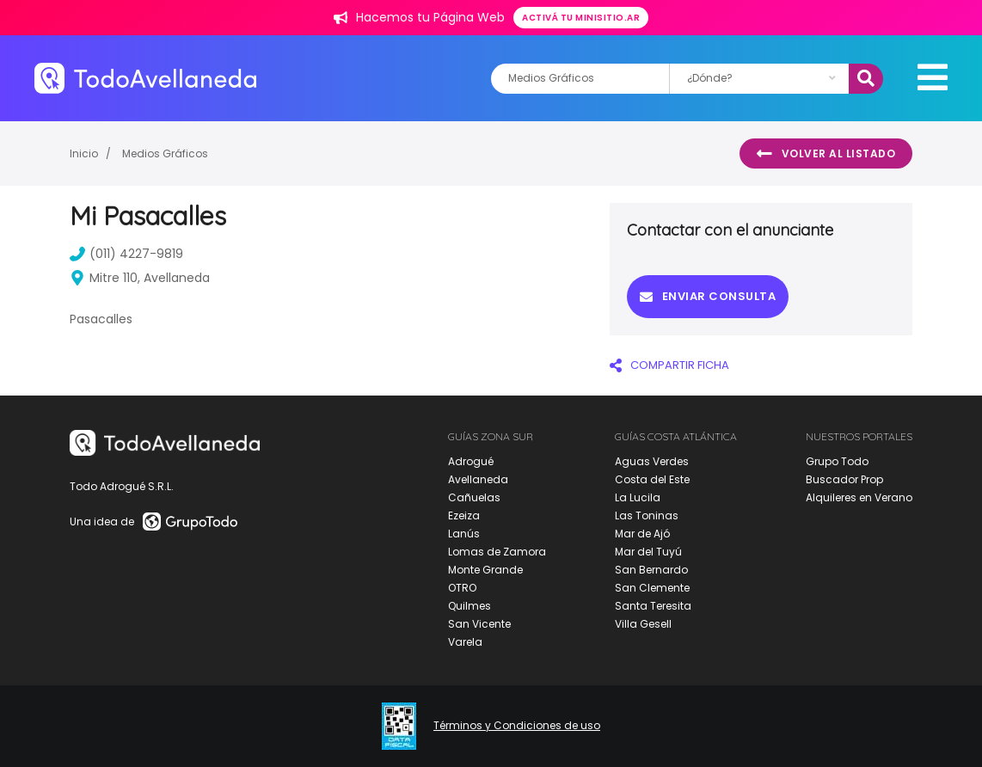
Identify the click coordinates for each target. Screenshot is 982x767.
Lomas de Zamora (497, 551)
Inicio (84, 153)
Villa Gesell (643, 624)
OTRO (462, 587)
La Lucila (637, 497)
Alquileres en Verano (859, 497)
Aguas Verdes (652, 461)
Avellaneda (478, 479)
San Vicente (479, 624)
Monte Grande (485, 569)
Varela (465, 642)
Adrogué (471, 461)
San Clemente (652, 587)
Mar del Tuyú (648, 551)
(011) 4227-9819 (126, 253)
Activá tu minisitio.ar (581, 17)
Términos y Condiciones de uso (516, 726)
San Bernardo (651, 569)
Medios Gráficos (165, 153)
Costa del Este (652, 479)
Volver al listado (826, 154)
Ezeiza (464, 515)
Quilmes (469, 605)
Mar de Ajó (642, 533)
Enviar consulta (708, 296)
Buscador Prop (844, 479)
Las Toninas (646, 515)
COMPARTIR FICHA (669, 365)
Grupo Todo (837, 461)
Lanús (464, 533)
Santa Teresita (653, 605)
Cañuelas (474, 497)
